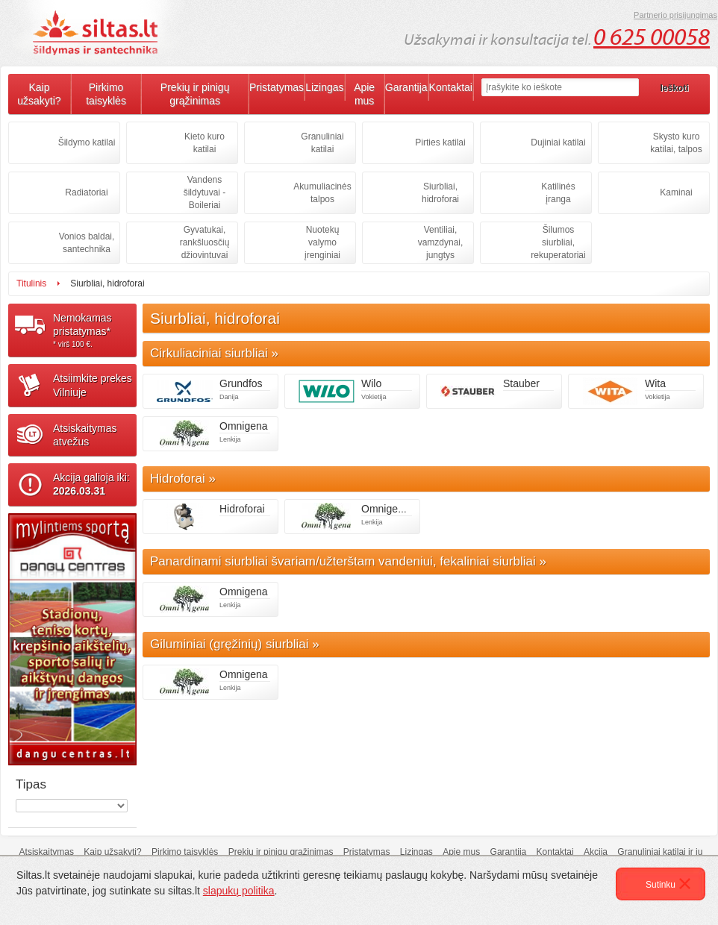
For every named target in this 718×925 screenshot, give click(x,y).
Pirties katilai (440, 142)
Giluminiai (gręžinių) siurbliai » (234, 644)
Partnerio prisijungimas (675, 14)
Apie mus (364, 94)
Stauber (521, 383)
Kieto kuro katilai (204, 142)
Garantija (406, 87)
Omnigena (243, 426)
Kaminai (676, 192)
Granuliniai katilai (322, 142)
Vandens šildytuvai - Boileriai (205, 192)
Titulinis (31, 283)
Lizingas (324, 87)
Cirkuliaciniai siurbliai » (214, 353)
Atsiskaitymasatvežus (85, 435)
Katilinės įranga (558, 192)
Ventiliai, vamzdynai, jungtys (440, 242)
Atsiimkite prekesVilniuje (92, 385)
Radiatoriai (86, 192)
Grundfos (241, 383)
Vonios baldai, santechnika (87, 242)
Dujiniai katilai (558, 142)
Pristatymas (276, 87)
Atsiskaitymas (46, 852)
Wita (655, 383)
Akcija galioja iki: (91, 484)
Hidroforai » (183, 478)
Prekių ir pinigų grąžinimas (195, 94)
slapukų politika (239, 891)
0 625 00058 (651, 37)
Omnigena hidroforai (408, 509)
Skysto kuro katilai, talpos (676, 142)
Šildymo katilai (87, 142)
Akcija (596, 852)
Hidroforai (242, 509)
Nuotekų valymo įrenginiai (322, 242)
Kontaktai (450, 87)
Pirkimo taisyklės (106, 94)
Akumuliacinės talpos (322, 192)
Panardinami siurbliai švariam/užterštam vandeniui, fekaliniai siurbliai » (348, 561)
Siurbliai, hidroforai (440, 192)
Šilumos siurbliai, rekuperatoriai (558, 242)
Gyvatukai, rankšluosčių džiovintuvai (205, 242)
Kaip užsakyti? (38, 94)
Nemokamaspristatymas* (95, 330)
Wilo (371, 383)
